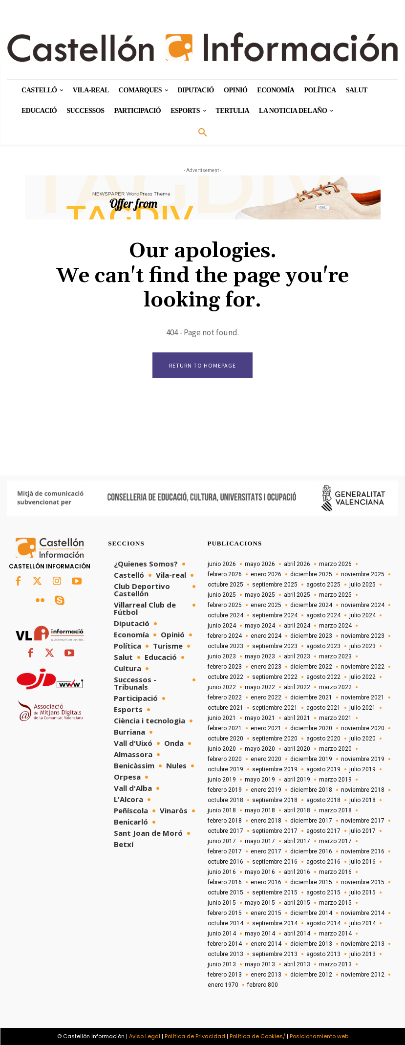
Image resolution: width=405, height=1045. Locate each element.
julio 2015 (362, 892)
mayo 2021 (260, 718)
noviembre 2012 (362, 975)
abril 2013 (297, 964)
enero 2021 (266, 728)
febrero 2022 (225, 697)
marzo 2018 (335, 810)
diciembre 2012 (311, 975)
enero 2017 (266, 851)
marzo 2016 (335, 872)
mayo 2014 (260, 933)
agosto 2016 (323, 862)
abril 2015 (297, 903)
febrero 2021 (225, 728)
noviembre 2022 (362, 667)
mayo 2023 (260, 656)
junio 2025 (222, 595)
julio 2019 (362, 769)
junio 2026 (222, 564)
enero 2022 (266, 697)
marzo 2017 (335, 841)
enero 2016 (266, 882)
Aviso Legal (144, 1036)
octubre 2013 (225, 954)
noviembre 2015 (362, 882)
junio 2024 (222, 626)
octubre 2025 (225, 585)
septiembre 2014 (275, 923)
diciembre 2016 (311, 851)
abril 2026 (297, 564)
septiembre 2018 (275, 800)
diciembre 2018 (311, 790)
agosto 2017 (323, 831)
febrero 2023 (225, 667)
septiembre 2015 (275, 892)
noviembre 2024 (362, 605)
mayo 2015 (260, 903)
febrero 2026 (225, 574)
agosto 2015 (323, 892)
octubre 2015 (225, 892)
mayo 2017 (260, 841)
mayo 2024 (260, 626)
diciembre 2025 (311, 574)
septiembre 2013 (275, 954)
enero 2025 (266, 605)
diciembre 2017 (311, 821)
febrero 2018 (225, 821)
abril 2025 (297, 595)
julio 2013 (362, 954)
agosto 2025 (323, 585)
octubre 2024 (225, 615)
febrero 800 (262, 985)
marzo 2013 (335, 964)
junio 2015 (222, 903)
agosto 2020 (323, 738)
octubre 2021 (225, 708)
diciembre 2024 (311, 605)
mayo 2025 (260, 595)
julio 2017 (362, 831)
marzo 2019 (335, 780)
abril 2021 (297, 718)
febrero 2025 (225, 605)
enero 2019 (266, 790)
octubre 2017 (225, 831)
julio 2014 (362, 923)
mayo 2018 (260, 810)
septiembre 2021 (275, 708)
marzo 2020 (335, 749)
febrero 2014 (225, 944)
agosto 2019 (323, 769)
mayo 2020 (260, 749)
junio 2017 (222, 841)
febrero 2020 (225, 759)
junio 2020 (222, 749)
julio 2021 (362, 708)
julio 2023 (362, 646)
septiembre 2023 (275, 646)
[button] (202, 133)
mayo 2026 (260, 564)
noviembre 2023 (362, 636)
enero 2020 (266, 759)
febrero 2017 (225, 851)
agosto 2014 (323, 923)
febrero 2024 (225, 636)
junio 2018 (222, 810)
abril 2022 (297, 687)
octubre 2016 (225, 862)
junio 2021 (222, 718)
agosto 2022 (323, 677)
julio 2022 (362, 677)
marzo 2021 (335, 718)
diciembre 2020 (311, 728)
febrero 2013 (225, 975)
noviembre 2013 (362, 944)
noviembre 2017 (362, 821)
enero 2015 (266, 913)
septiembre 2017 (275, 831)
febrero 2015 (225, 913)
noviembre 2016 (362, 851)
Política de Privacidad (195, 1036)
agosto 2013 (323, 954)
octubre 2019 (225, 769)
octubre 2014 (225, 923)
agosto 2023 (323, 646)
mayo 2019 (260, 780)
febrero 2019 (225, 790)
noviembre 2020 (362, 728)
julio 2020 (362, 738)
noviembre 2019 (362, 759)
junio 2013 (222, 964)
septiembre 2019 (275, 769)
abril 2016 (297, 872)
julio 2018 (362, 800)
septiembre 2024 (275, 615)
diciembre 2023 (311, 636)
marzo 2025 (335, 595)
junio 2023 (222, 656)
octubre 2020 (225, 738)
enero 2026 (266, 574)
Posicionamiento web (319, 1036)
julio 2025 (362, 585)
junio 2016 (222, 872)
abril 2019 (297, 780)
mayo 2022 (260, 687)
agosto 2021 (323, 708)
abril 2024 (297, 626)
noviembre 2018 (362, 790)
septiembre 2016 (275, 862)
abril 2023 (297, 656)
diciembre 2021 (311, 697)
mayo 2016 (260, 872)
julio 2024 (362, 615)
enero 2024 (266, 636)
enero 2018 (266, 821)
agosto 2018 (323, 800)
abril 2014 (297, 933)
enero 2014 (266, 944)
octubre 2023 (225, 646)
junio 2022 (222, 687)
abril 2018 (297, 810)
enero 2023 (266, 667)
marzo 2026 (335, 564)
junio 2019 (222, 780)
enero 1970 (223, 985)
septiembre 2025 (275, 585)
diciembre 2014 (311, 913)
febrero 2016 (225, 882)
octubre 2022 (225, 677)
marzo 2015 (335, 903)
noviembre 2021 (362, 697)
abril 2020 (297, 749)
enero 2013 (266, 975)
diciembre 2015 (311, 882)
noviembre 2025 (362, 574)
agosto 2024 (323, 615)
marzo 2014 (335, 933)
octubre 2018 (225, 800)
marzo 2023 (335, 656)
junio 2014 (222, 933)
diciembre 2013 (311, 944)
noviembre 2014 (362, 913)
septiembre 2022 (275, 677)
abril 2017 (297, 841)
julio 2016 (362, 862)
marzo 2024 (335, 626)
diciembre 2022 (311, 667)
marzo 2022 (335, 687)
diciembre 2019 (311, 759)
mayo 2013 (260, 964)
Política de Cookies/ (257, 1036)
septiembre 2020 (275, 738)
